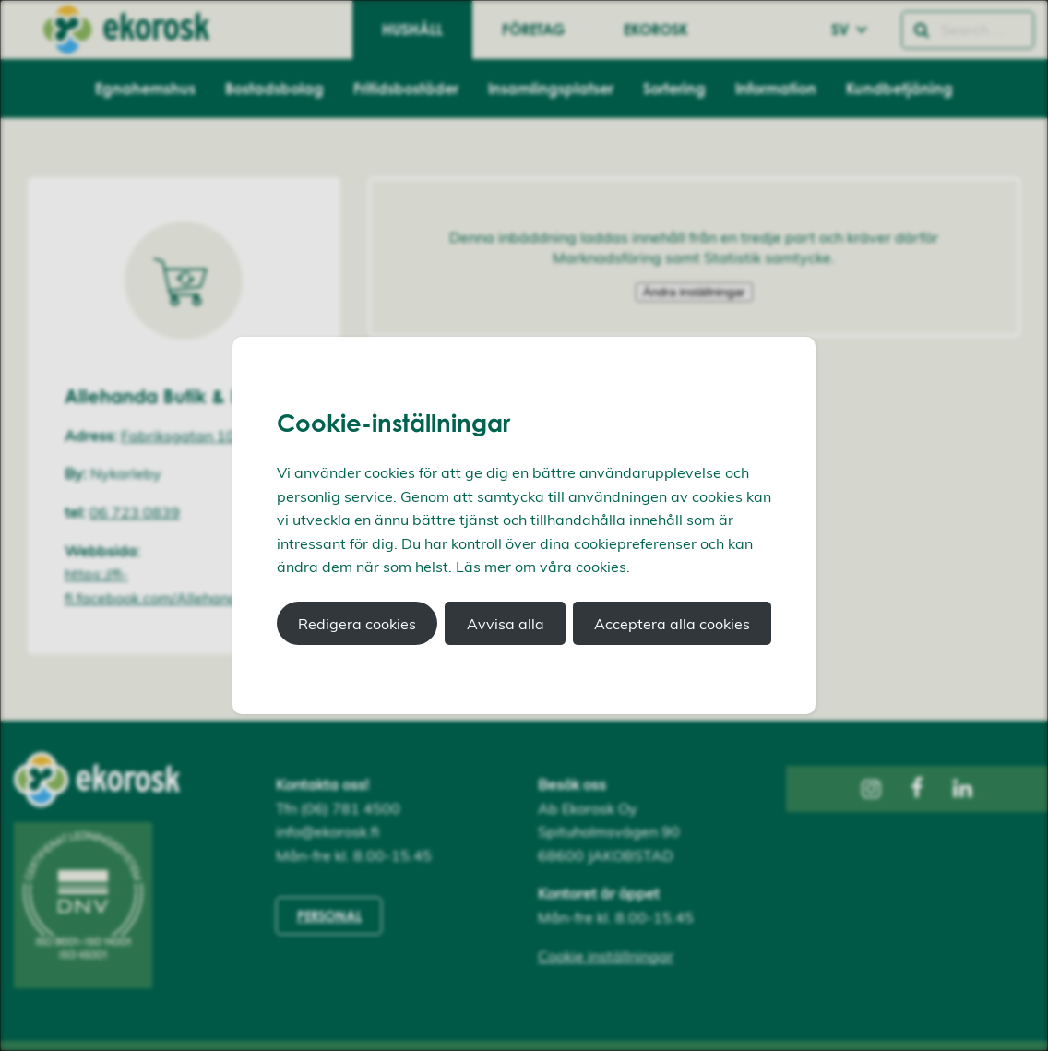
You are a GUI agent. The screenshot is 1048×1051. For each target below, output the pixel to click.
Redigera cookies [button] (357, 624)
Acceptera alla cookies (672, 624)
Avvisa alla (505, 624)
